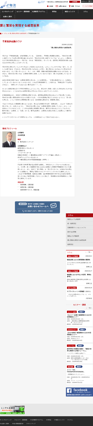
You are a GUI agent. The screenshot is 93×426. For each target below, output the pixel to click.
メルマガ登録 (88, 6)
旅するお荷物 (71, 232)
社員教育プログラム (38, 11)
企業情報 (74, 2)
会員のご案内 (7, 16)
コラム (85, 11)
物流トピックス (70, 11)
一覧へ (89, 252)
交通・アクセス (75, 6)
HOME (51, 6)
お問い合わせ (62, 6)
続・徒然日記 (71, 223)
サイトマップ (31, 423)
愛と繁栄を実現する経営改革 (18, 33)
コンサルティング (7, 11)
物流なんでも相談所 (73, 219)
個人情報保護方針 (18, 423)
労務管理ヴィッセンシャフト (76, 227)
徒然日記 (70, 244)
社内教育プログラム (37, 420)
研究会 (54, 11)
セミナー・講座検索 (23, 11)
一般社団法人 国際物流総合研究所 (53, 2)
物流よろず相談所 (73, 236)
